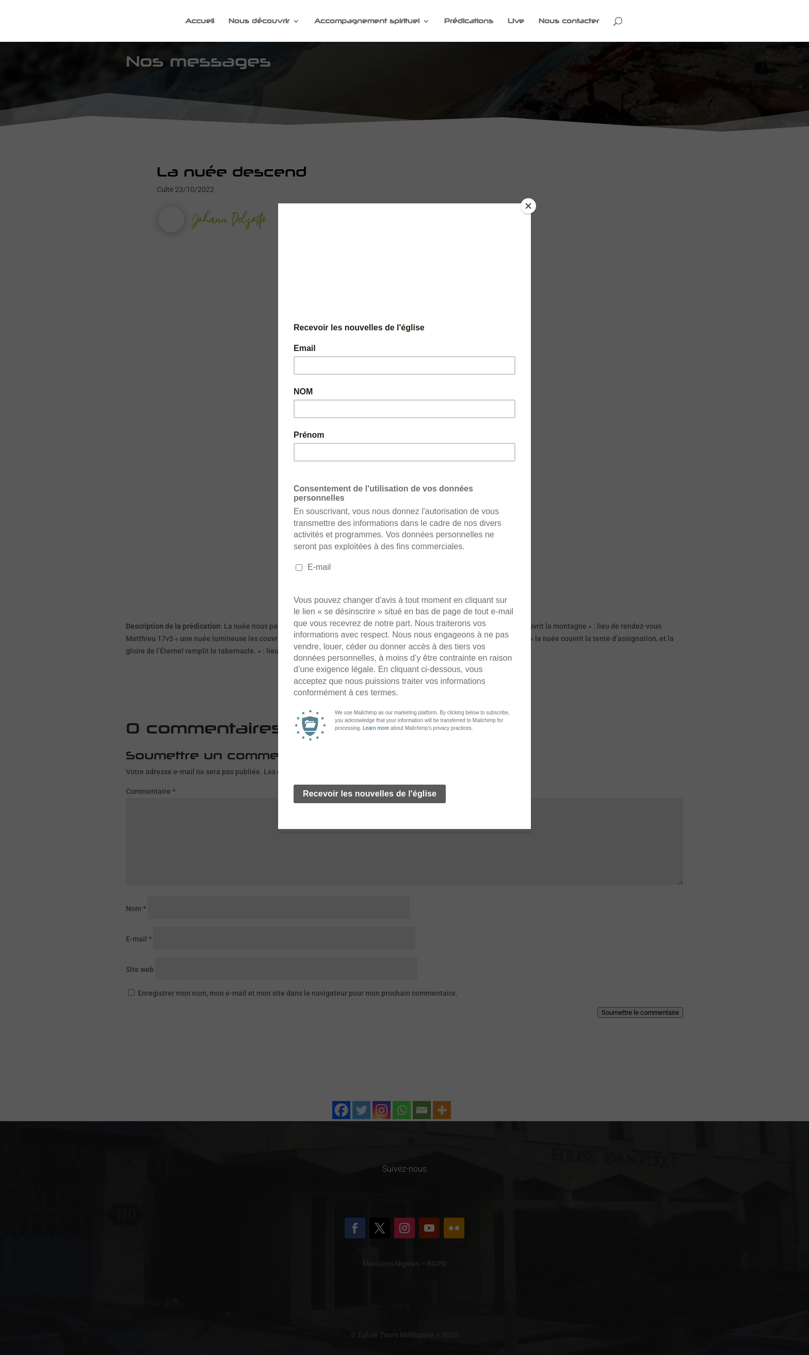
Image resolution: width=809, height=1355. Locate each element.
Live (516, 21)
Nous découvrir (259, 21)
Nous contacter (569, 21)
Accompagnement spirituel (366, 21)
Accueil (199, 21)
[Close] (528, 206)
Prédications (468, 21)
